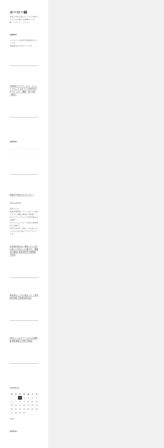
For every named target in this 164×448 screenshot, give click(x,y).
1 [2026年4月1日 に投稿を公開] (20, 397)
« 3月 (12, 418)
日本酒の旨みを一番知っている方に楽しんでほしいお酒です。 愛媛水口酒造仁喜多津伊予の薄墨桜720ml (24, 250)
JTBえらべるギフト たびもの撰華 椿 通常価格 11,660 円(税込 (23, 339)
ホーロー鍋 (18, 12)
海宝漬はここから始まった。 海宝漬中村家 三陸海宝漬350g (24, 296)
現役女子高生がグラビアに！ (22, 194)
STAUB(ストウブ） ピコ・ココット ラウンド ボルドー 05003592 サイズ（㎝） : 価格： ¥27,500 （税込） (23, 90)
